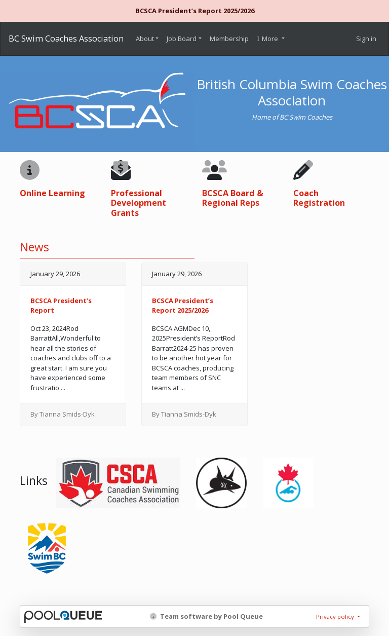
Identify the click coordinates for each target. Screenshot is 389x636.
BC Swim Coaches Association (66, 38)
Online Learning (52, 193)
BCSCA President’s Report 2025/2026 (194, 10)
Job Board (182, 38)
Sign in (366, 38)
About (145, 38)
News (34, 247)
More (268, 38)
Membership (229, 38)
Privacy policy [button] (336, 616)
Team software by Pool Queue (206, 616)
